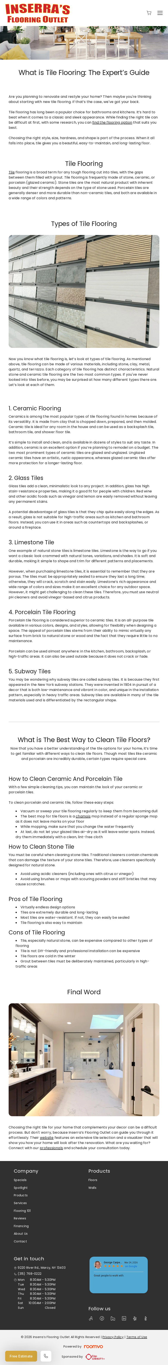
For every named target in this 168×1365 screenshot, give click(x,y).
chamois (83, 816)
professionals (51, 1148)
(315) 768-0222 (29, 1274)
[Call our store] (46, 1356)
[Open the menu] (160, 13)
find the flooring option (112, 122)
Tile (12, 172)
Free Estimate (21, 1356)
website (47, 1137)
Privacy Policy (113, 1337)
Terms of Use (136, 1337)
